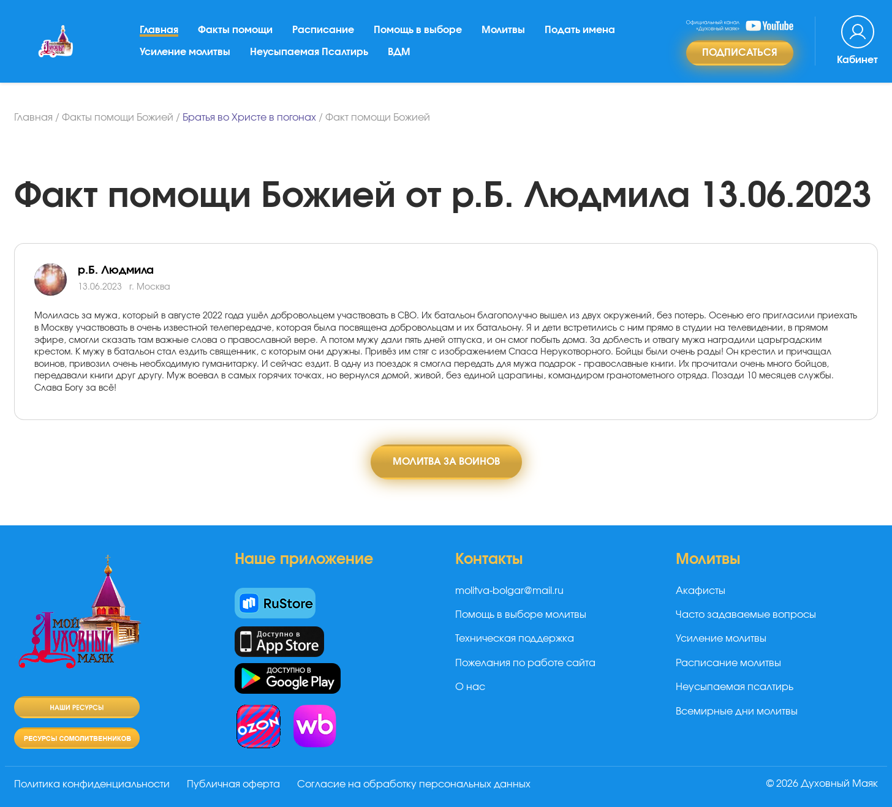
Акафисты (700, 591)
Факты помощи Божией (117, 117)
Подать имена (580, 30)
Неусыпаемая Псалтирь (309, 52)
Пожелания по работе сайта (525, 663)
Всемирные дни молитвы (737, 711)
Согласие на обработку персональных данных (414, 784)
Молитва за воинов (446, 462)
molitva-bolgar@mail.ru (509, 591)
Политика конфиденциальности (92, 784)
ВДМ (399, 52)
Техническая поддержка (514, 639)
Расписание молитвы (728, 663)
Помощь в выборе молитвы (520, 615)
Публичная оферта (233, 784)
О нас (470, 687)
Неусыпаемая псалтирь (734, 687)
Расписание (323, 30)
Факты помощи (235, 30)
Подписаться (739, 53)
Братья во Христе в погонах (249, 117)
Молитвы (503, 30)
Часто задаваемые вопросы (746, 615)
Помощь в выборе (418, 30)
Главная (159, 30)
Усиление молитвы (185, 52)
